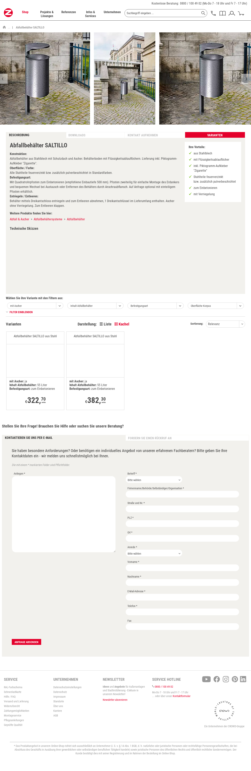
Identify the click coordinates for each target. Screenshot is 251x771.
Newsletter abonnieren (115, 699)
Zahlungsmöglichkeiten (16, 710)
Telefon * (132, 606)
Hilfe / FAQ (9, 696)
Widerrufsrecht (12, 706)
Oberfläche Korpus (201, 305)
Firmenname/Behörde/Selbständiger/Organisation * (155, 488)
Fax (129, 620)
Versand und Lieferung (16, 701)
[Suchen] (203, 13)
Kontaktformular (181, 696)
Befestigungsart (139, 305)
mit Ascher (16, 305)
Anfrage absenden (26, 642)
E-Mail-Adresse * (136, 591)
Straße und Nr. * (136, 503)
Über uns (58, 706)
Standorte (58, 701)
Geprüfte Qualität (13, 724)
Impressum (59, 696)
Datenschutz (60, 692)
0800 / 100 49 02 (191, 3)
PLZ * (130, 517)
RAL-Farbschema (13, 687)
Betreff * (132, 473)
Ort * (129, 532)
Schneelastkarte (12, 692)
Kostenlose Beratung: (165, 3)
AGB (55, 715)
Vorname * (133, 561)
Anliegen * (19, 473)
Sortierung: (196, 323)
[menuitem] (25, 14)
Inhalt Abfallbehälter (81, 305)
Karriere (57, 710)
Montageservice (12, 715)
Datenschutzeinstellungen (67, 687)
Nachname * (134, 576)
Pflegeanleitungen (14, 720)
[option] (124, 78)
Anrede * (132, 547)
